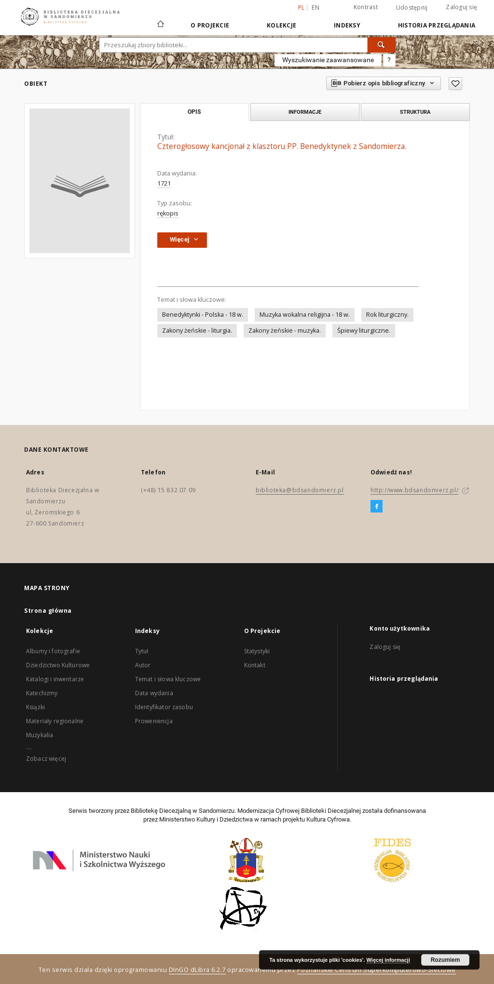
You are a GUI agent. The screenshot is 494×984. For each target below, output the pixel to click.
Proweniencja (154, 721)
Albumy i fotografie (53, 651)
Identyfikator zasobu (164, 707)
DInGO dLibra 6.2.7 (197, 970)
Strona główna (48, 611)
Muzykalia (39, 735)
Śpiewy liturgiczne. (363, 330)
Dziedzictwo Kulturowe (58, 665)
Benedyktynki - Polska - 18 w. (202, 314)
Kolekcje (281, 25)
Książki (35, 707)
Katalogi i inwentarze (55, 679)
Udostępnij (412, 8)
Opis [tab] (194, 111)
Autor (143, 665)
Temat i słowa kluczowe (168, 679)
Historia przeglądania (436, 25)
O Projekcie (210, 25)
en (315, 7)
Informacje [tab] (304, 111)
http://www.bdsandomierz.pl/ (414, 490)
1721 (164, 183)
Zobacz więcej (46, 759)
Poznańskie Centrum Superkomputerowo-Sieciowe (376, 970)
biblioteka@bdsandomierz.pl (300, 490)
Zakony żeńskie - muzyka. (284, 330)
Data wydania (154, 693)
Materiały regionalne (54, 721)
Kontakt (254, 665)
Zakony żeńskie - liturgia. (197, 330)
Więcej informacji (388, 960)
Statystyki (257, 651)
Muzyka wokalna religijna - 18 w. (305, 314)
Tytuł (142, 651)
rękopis (167, 213)
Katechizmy (42, 693)
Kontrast (366, 7)
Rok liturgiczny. (387, 314)
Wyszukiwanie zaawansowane (328, 60)
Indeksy (347, 25)
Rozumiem (445, 960)
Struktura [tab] (415, 111)
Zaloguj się (461, 7)
